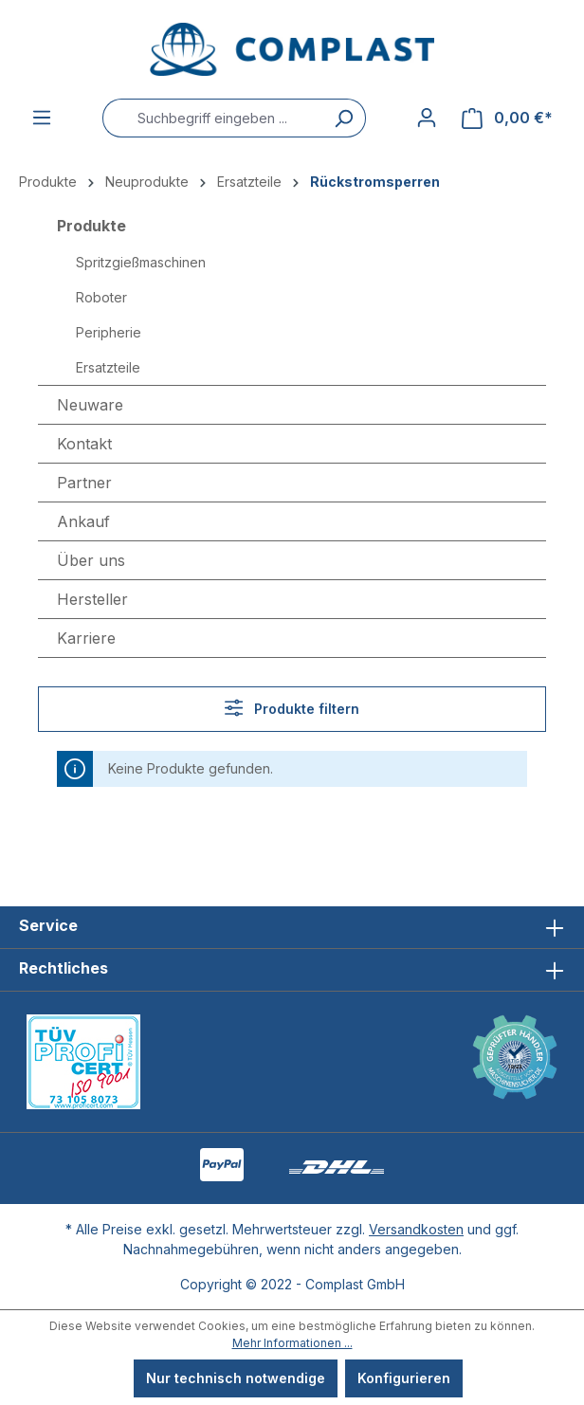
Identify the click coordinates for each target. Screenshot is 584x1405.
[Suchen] (343, 118)
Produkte (91, 225)
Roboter (101, 297)
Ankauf (83, 521)
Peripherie (108, 332)
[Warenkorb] (507, 118)
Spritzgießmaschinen (141, 262)
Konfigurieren (403, 1378)
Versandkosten (416, 1229)
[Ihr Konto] (426, 118)
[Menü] (41, 118)
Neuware (90, 404)
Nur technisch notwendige (235, 1378)
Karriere (86, 638)
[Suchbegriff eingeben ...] (211, 118)
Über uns (91, 560)
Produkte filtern (292, 708)
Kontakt (84, 443)
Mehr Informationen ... (292, 1343)
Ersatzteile (108, 367)
